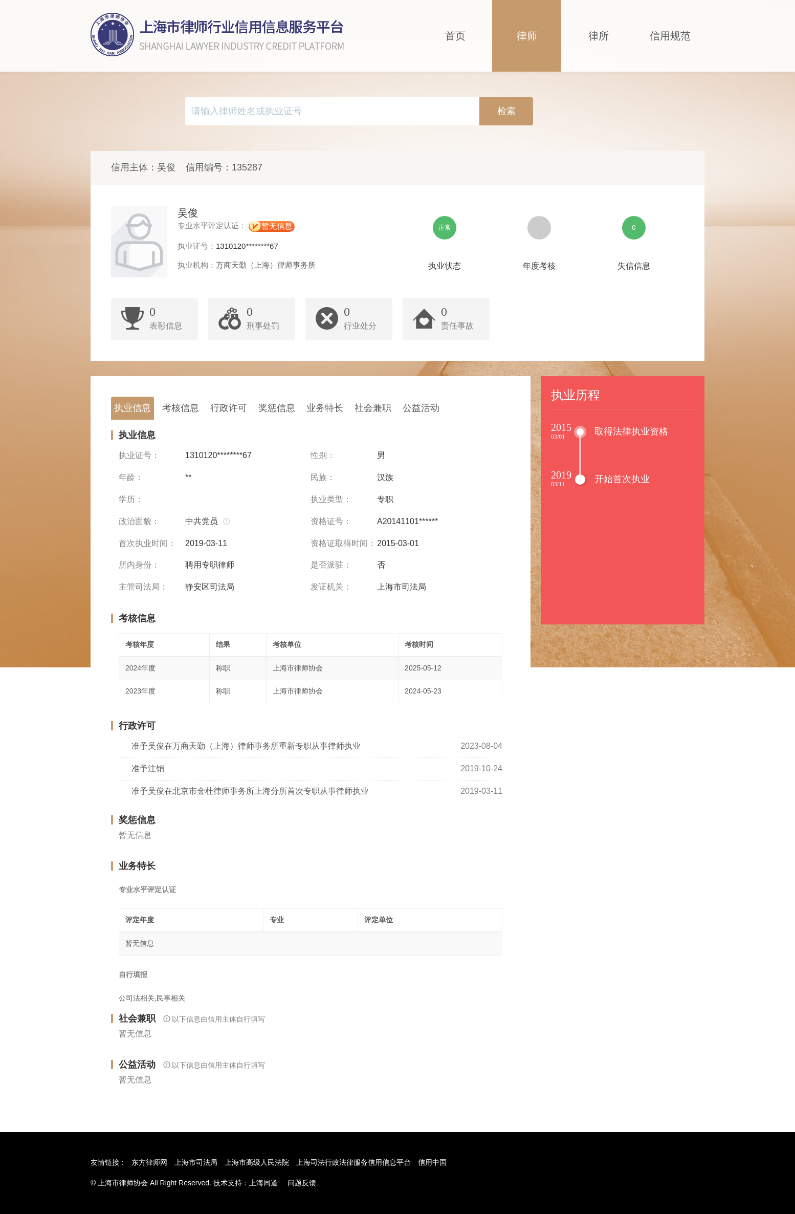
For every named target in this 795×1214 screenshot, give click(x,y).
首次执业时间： (147, 543)
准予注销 (147, 768)
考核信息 (180, 408)
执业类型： (331, 499)
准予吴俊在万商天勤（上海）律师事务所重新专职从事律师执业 (246, 746)
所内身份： (139, 564)
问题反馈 (302, 1183)
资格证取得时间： (343, 543)
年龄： (131, 477)
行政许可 (228, 408)
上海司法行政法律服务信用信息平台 (353, 1162)
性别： (323, 455)
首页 (455, 35)
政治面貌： (139, 521)
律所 (598, 35)
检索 (506, 111)
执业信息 (132, 408)
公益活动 (421, 408)
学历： (131, 499)
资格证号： (331, 521)
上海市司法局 (195, 1162)
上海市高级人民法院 (257, 1162)
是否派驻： (331, 564)
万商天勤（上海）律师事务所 (266, 265)
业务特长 (324, 408)
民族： (323, 477)
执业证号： (139, 455)
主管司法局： (143, 586)
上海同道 (263, 1183)
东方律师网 (149, 1162)
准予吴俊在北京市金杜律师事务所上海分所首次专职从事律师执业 (250, 791)
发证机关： (331, 586)
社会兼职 (373, 408)
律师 (527, 35)
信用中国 (432, 1162)
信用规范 (670, 35)
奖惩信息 (276, 408)
